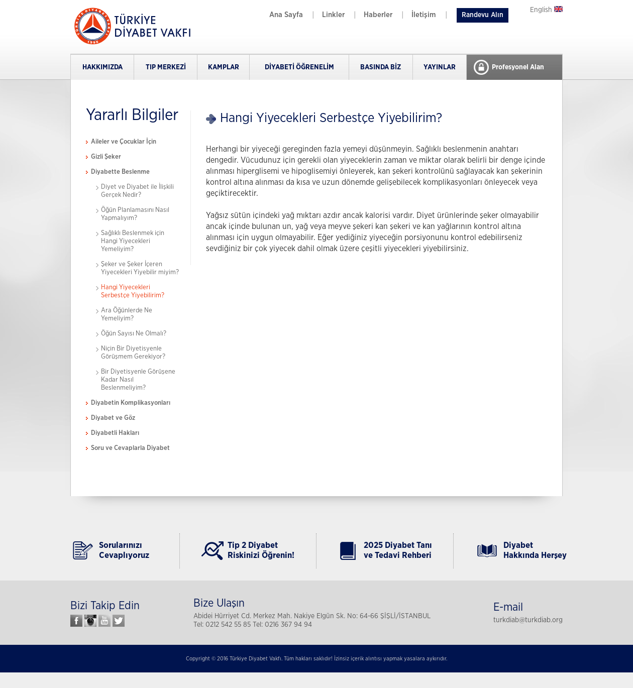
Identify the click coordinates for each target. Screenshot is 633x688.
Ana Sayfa (286, 15)
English (546, 10)
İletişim (423, 15)
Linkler (333, 15)
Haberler (378, 15)
